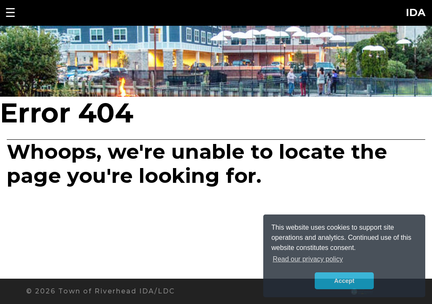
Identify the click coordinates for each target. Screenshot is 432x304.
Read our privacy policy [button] (308, 259)
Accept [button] (344, 280)
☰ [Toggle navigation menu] (10, 12)
